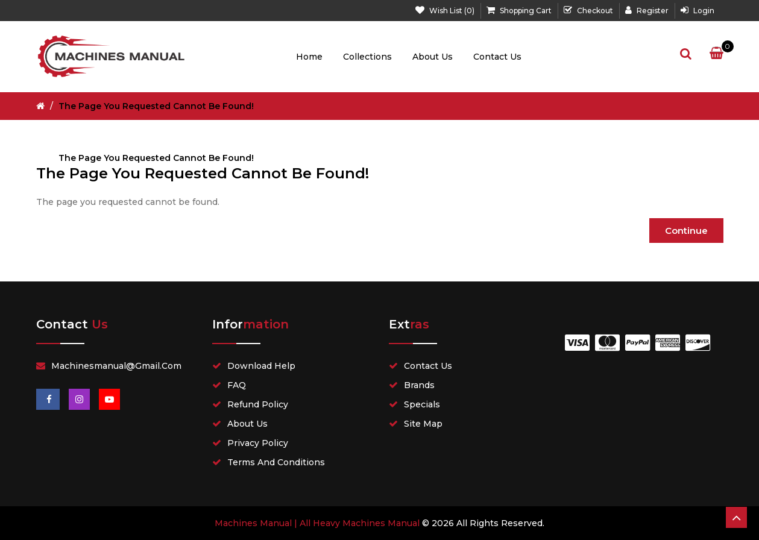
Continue (686, 230)
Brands (419, 385)
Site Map (423, 423)
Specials (422, 404)
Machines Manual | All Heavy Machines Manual (317, 523)
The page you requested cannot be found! (156, 106)
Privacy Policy (257, 443)
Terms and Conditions (276, 462)
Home (309, 56)
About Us (432, 56)
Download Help (261, 365)
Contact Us (497, 56)
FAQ (236, 385)
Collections (367, 56)
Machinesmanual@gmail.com (116, 365)
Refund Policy (257, 404)
